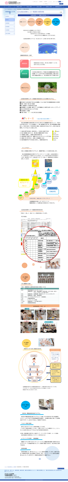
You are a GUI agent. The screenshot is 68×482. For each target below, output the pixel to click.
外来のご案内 (29, 6)
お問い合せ (7, 470)
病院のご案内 (19, 6)
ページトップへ (61, 468)
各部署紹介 (7, 16)
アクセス (50, 1)
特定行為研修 (8, 33)
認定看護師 (7, 26)
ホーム (9, 6)
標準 (59, 1)
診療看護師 (7, 23)
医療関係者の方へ (58, 6)
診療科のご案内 (49, 6)
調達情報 (41, 1)
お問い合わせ (36, 1)
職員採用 (45, 1)
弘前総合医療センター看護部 (11, 9)
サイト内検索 (45, 3)
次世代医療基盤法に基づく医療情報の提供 (54, 470)
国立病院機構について (41, 470)
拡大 (62, 1)
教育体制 (7, 19)
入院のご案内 (39, 6)
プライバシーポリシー (9, 471)
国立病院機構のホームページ (31, 470)
